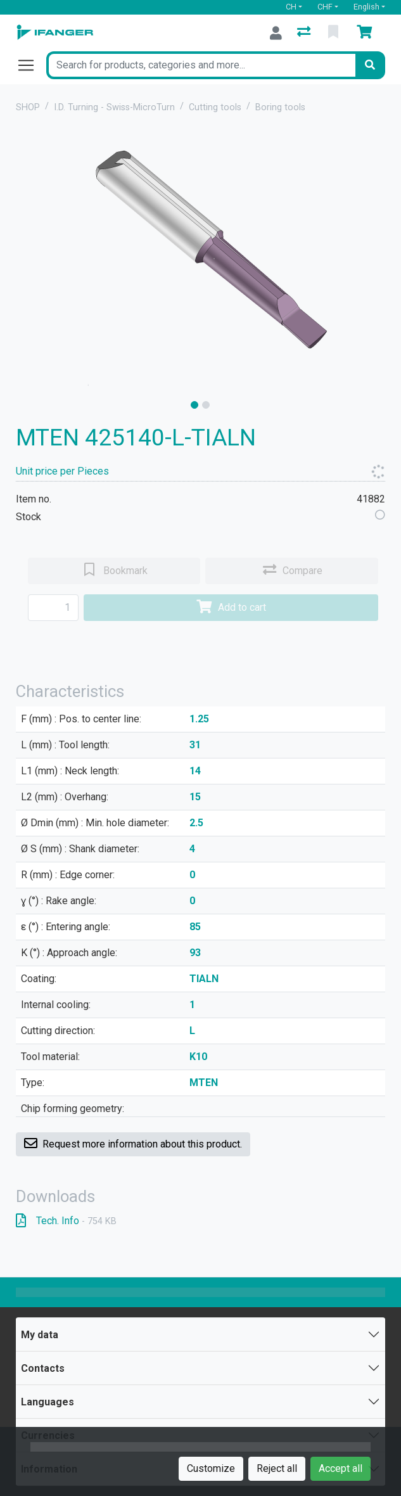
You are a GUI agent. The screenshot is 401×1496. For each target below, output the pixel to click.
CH (291, 6)
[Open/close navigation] (31, 65)
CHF (325, 6)
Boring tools (280, 107)
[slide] (194, 405)
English (366, 6)
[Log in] (276, 33)
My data (39, 1335)
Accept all (340, 1468)
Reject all (277, 1468)
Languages (47, 1402)
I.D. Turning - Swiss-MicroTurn (114, 107)
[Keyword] (201, 65)
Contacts (43, 1368)
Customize (211, 1468)
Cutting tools (215, 107)
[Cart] (366, 33)
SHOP (28, 107)
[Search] (370, 65)
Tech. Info (66, 1221)
